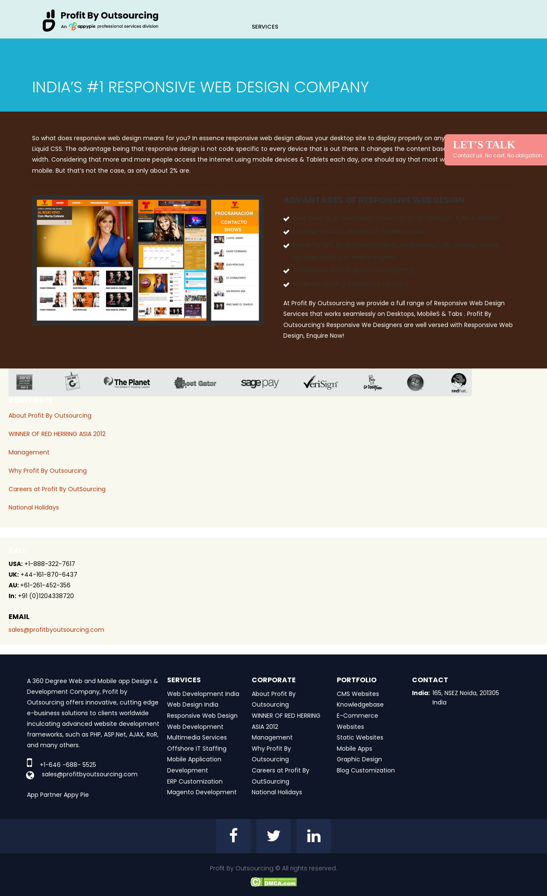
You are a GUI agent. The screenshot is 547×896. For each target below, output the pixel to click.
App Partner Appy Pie (58, 794)
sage (266, 382)
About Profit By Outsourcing (50, 415)
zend (31, 382)
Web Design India (192, 704)
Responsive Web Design (202, 715)
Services (265, 27)
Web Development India (203, 694)
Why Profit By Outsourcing (48, 470)
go (379, 382)
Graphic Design (359, 759)
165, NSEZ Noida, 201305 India (465, 698)
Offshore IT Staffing (196, 748)
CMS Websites (358, 694)
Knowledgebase (360, 704)
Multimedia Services (197, 737)
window (421, 382)
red (464, 382)
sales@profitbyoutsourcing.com (56, 629)
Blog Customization (366, 770)
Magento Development (202, 792)
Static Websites (360, 737)
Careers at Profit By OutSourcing (57, 489)
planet (133, 382)
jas (75, 382)
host (202, 382)
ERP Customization (195, 781)
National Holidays (34, 507)
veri (327, 382)
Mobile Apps (354, 748)
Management (29, 452)
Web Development (195, 726)
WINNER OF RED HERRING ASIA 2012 (57, 434)
